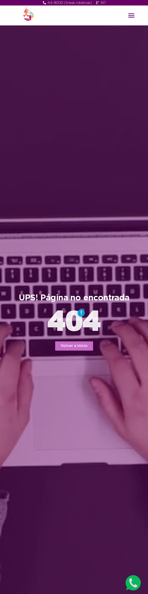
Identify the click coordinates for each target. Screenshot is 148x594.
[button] (131, 15)
